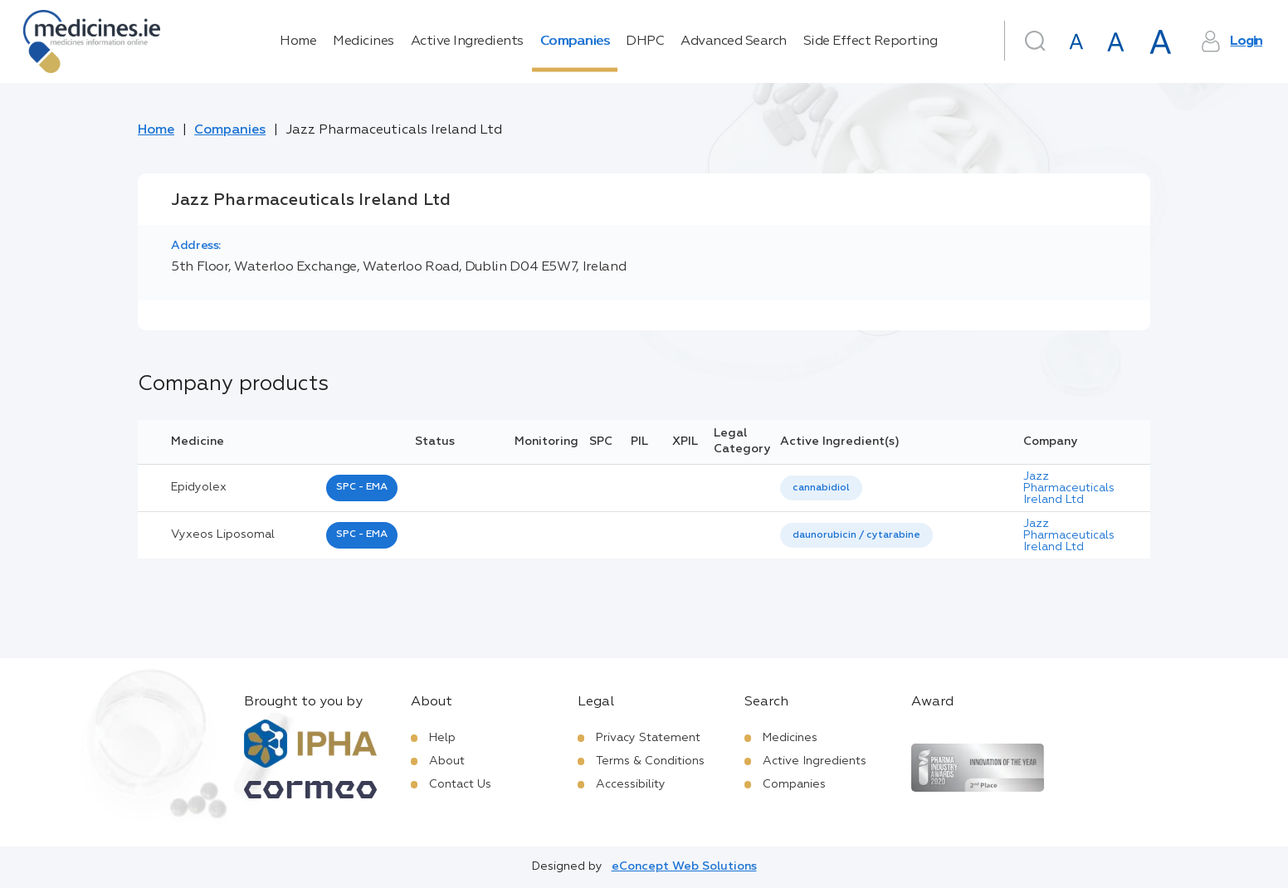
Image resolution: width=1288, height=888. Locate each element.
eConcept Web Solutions (684, 866)
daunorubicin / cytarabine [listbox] (856, 535)
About (447, 761)
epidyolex (199, 487)
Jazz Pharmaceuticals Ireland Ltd (1069, 488)
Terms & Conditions (650, 761)
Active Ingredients (467, 41)
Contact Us (460, 784)
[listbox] (821, 488)
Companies (575, 41)
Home (298, 41)
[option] (821, 488)
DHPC (645, 41)
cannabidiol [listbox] (821, 488)
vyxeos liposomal (223, 534)
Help (442, 738)
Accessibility (631, 784)
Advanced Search (734, 41)
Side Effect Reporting (870, 41)
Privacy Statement (648, 738)
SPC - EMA (362, 487)
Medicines (363, 41)
